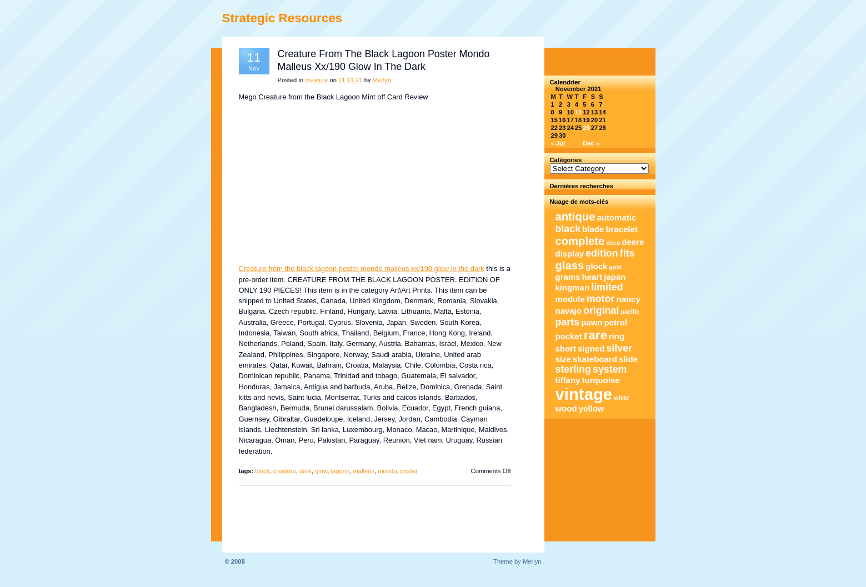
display (569, 253)
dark (305, 471)
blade (593, 229)
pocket (568, 336)
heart (592, 277)
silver (619, 348)
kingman (572, 287)
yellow (591, 408)
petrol (616, 322)
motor (601, 298)
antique (575, 216)
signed (591, 348)
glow (321, 471)
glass (569, 265)
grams (567, 277)
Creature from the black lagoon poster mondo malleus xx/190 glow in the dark (361, 268)
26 (586, 127)
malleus (363, 471)
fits (627, 253)
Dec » (591, 143)
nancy (628, 299)
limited (607, 287)
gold (615, 267)
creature (316, 80)
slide (628, 359)
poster (409, 471)
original (601, 310)
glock (596, 266)
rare (595, 335)
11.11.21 (350, 80)
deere (633, 242)
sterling (573, 369)
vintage (584, 394)
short (565, 348)
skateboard (595, 359)
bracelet (621, 229)
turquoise (601, 380)
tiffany (567, 380)
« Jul (558, 143)
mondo (387, 471)
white (621, 397)
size (563, 359)
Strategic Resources (282, 18)
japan (614, 277)
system (610, 369)
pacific (630, 311)
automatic (617, 217)
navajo (568, 310)
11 (578, 112)
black (262, 471)
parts (567, 322)
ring (616, 336)
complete (580, 241)
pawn (591, 322)
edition (601, 253)
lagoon (340, 471)
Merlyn (382, 80)
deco (613, 242)
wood (566, 408)
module (570, 299)
